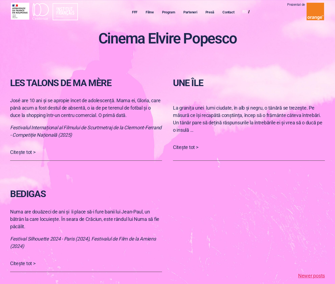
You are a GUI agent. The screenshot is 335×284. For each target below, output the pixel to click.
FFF (137, 13)
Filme (152, 13)
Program (171, 13)
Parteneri (193, 13)
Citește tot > (23, 152)
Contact (231, 13)
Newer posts (311, 276)
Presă (212, 13)
